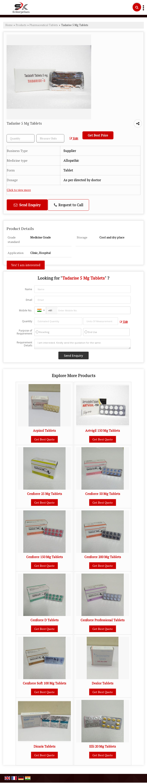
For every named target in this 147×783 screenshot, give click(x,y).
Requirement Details (24, 344)
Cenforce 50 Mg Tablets (102, 494)
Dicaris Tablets (44, 746)
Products (21, 25)
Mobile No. (25, 310)
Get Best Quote (44, 439)
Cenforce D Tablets (44, 620)
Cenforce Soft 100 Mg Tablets (44, 683)
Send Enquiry (27, 204)
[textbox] (50, 138)
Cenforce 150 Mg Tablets (44, 557)
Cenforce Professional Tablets (103, 620)
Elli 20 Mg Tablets (102, 746)
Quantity (27, 321)
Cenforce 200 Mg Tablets (102, 557)
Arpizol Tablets (44, 430)
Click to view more (19, 190)
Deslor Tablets (102, 683)
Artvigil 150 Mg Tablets (102, 430)
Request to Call (68, 204)
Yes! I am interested (25, 265)
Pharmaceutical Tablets (43, 25)
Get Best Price (98, 135)
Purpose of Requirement (24, 332)
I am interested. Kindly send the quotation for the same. (82, 344)
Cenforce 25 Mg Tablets (44, 494)
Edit (73, 138)
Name (28, 289)
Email (29, 300)
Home (9, 25)
